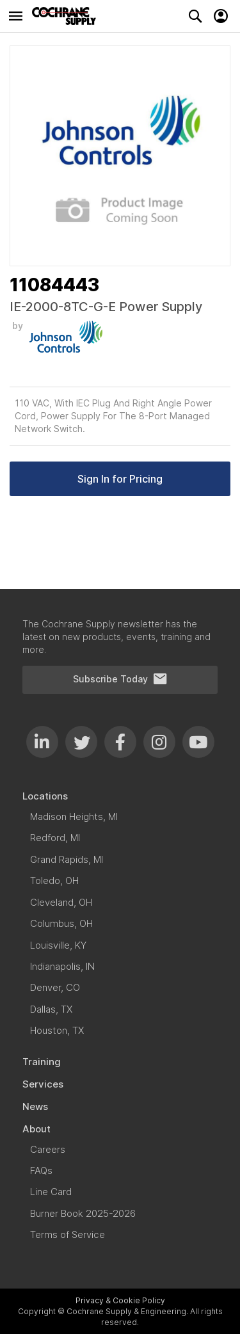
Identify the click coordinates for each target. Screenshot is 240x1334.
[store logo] (67, 16)
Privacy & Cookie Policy (120, 1300)
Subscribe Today (120, 679)
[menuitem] (120, 796)
